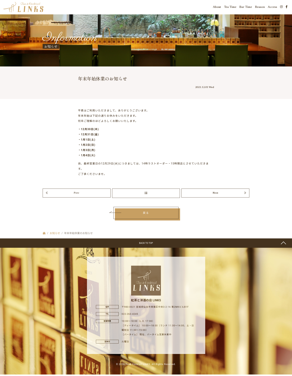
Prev (76, 194)
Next (215, 194)
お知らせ (55, 234)
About (217, 7)
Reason (260, 7)
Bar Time (245, 7)
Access (272, 7)
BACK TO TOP (146, 244)
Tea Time (230, 7)
